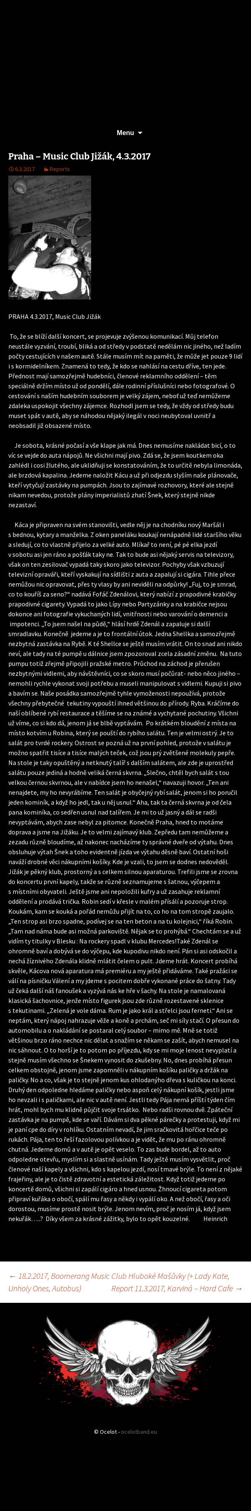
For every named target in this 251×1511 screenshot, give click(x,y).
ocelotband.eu (139, 1431)
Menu (125, 132)
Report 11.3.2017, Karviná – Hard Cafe (177, 1288)
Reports (60, 169)
